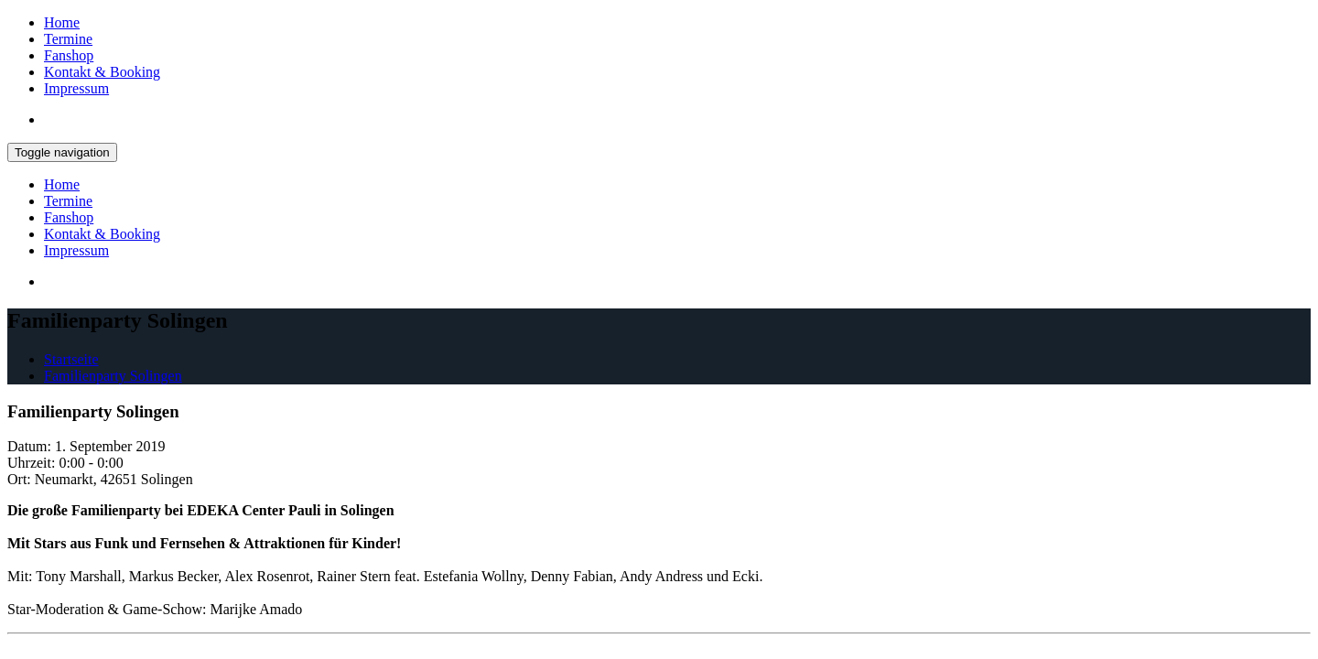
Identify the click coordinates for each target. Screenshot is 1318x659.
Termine (68, 39)
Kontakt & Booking (102, 72)
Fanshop (68, 55)
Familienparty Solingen (113, 376)
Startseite (71, 359)
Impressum (76, 88)
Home (62, 22)
